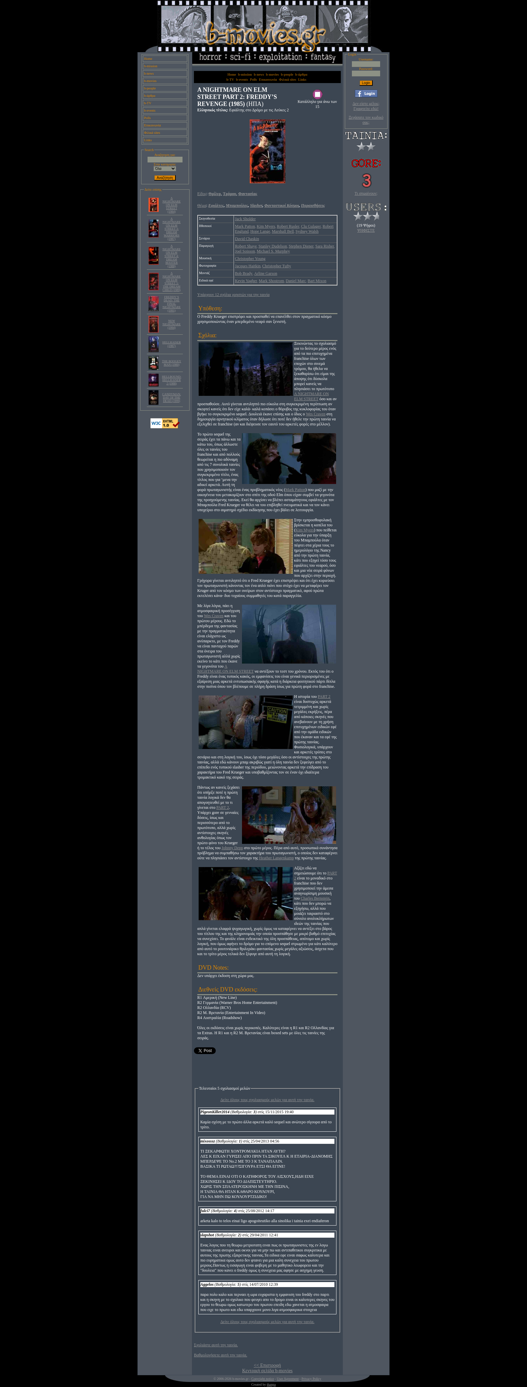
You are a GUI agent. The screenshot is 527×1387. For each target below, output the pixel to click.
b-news (149, 73)
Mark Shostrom (271, 280)
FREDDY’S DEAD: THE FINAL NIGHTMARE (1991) (172, 303)
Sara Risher (324, 246)
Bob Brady (243, 273)
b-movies (150, 81)
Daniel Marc (296, 280)
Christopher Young (250, 258)
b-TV (148, 103)
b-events (150, 110)
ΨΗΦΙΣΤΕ (366, 230)
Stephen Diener (301, 246)
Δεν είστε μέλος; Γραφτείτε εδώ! (366, 106)
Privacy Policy (311, 1379)
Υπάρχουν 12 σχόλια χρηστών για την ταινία (233, 294)
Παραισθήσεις (313, 205)
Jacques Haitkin (247, 266)
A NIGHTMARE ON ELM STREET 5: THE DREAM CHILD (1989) (172, 281)
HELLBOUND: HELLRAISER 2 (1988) (171, 380)
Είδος (201, 193)
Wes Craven (315, 414)
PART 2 (324, 696)
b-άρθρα (150, 96)
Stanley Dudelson (272, 246)
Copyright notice (262, 1379)
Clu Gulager (311, 226)
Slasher (256, 205)
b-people (150, 88)
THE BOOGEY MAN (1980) (171, 363)
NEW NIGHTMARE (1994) (172, 324)
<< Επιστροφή (267, 1365)
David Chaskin (247, 238)
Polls (147, 118)
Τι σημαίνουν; (366, 193)
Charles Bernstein (315, 898)
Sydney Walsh (306, 231)
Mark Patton (245, 226)
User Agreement (287, 1379)
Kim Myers (266, 226)
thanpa (271, 1384)
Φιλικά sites (152, 133)
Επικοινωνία (152, 125)
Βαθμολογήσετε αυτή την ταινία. (220, 1355)
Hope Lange (260, 231)
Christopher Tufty (276, 266)
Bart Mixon (317, 280)
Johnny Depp (232, 848)
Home (148, 59)
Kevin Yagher (246, 280)
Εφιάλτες (216, 205)
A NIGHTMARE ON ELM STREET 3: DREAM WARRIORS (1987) (172, 228)
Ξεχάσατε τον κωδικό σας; (366, 120)
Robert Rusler (288, 226)
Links (148, 140)
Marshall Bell (283, 231)
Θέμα (201, 205)
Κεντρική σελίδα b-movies (267, 1370)
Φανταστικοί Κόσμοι (282, 205)
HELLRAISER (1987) (171, 344)
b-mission (150, 66)
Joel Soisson (245, 251)
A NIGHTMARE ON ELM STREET (311, 396)
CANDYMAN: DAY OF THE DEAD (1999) (171, 397)
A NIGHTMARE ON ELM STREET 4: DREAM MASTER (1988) (172, 256)
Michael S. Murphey (273, 251)
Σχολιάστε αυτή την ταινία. (216, 1345)
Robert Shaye (246, 246)
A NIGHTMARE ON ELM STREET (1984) (172, 204)
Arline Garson (265, 273)
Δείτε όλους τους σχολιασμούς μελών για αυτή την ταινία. (267, 1099)
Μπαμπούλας (237, 205)
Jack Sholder (245, 219)
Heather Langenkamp (276, 858)
